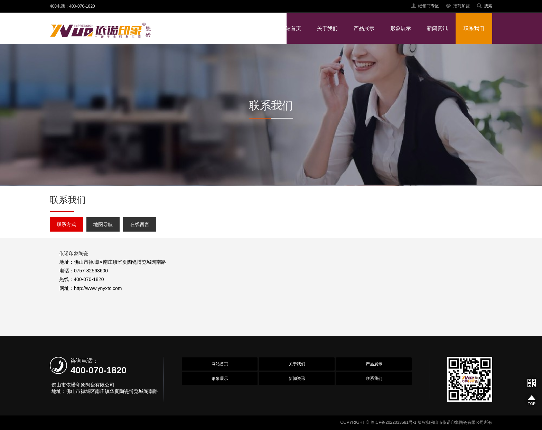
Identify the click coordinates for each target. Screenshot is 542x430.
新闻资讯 (437, 28)
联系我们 (474, 28)
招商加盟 (461, 5)
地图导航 (103, 224)
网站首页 (290, 28)
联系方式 (66, 224)
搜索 (488, 5)
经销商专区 (428, 5)
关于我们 (327, 28)
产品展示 (364, 28)
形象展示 (400, 28)
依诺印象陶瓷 (73, 253)
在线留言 (139, 224)
